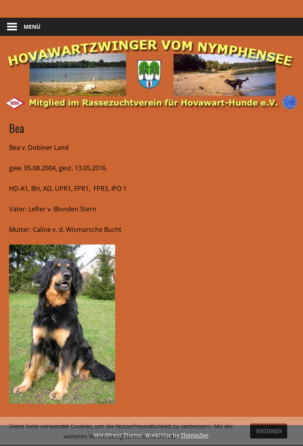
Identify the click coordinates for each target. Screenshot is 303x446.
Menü (32, 26)
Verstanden (269, 431)
